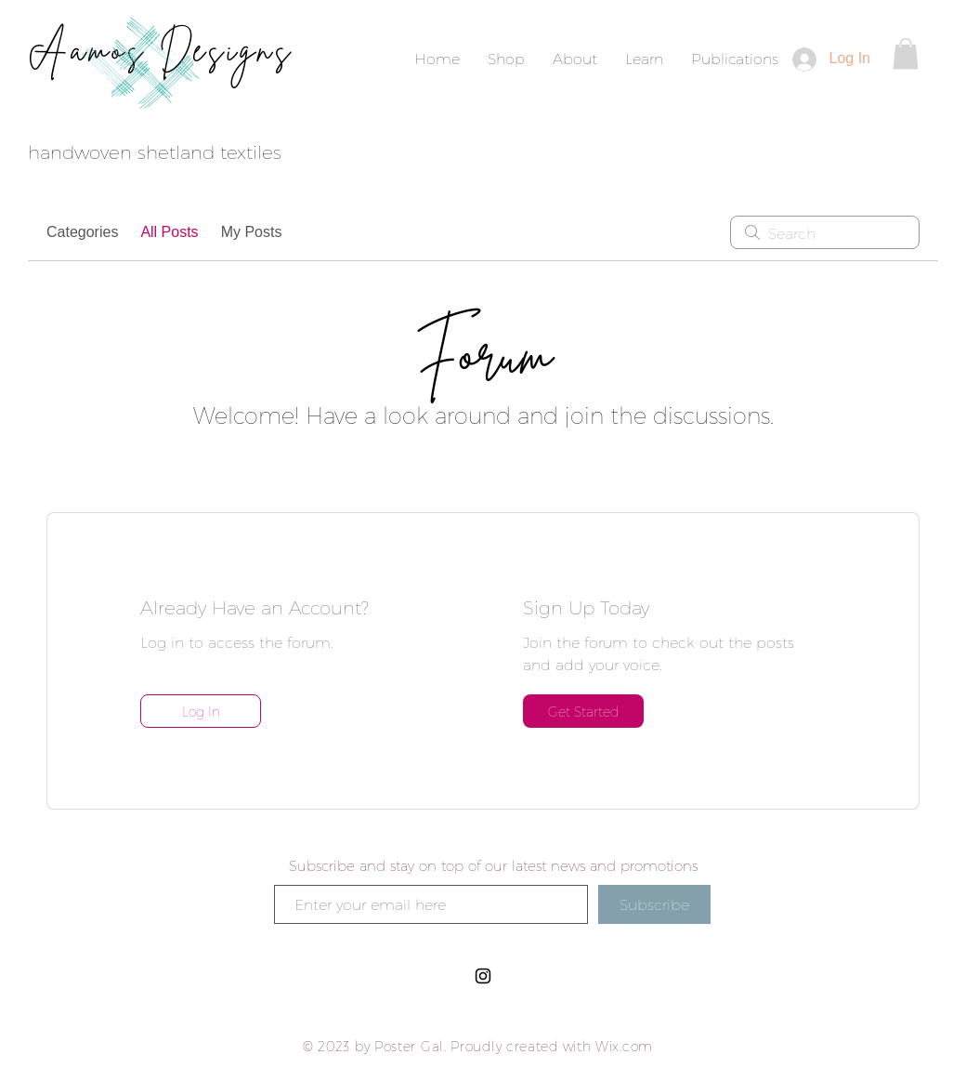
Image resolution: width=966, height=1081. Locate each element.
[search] (825, 232)
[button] (906, 53)
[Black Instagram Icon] (483, 976)
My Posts (251, 232)
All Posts (169, 232)
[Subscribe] (654, 904)
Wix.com (624, 1046)
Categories (82, 232)
